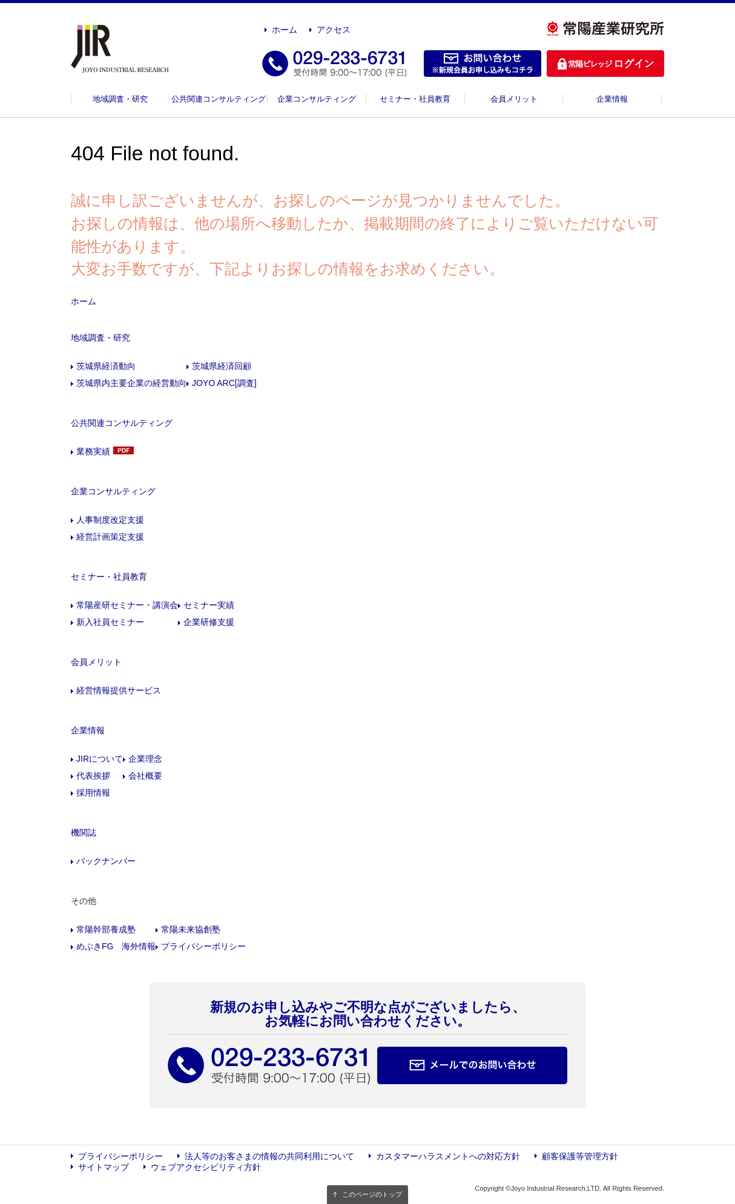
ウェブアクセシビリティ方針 (206, 1167)
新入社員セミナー (110, 622)
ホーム (284, 29)
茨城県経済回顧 (221, 366)
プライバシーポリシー (203, 946)
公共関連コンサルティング (218, 98)
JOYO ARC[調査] (224, 383)
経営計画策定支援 (110, 536)
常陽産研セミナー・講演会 (127, 605)
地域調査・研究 (120, 98)
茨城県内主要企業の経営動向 (131, 383)
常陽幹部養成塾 (106, 929)
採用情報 (93, 792)
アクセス (334, 29)
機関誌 (83, 832)
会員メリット (514, 98)
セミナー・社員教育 (415, 98)
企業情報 (612, 98)
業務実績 (93, 451)
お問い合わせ (482, 63)
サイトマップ (103, 1167)
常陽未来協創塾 (190, 929)
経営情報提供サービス (118, 690)
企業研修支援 (208, 622)
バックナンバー (106, 861)
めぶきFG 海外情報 (116, 946)
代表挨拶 (93, 775)
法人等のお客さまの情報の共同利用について (269, 1156)
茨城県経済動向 (106, 366)
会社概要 (145, 775)
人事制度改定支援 (110, 520)
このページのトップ (372, 1194)
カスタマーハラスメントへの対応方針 (448, 1156)
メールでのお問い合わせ (472, 1065)
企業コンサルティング (316, 98)
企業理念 (145, 759)
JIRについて (99, 759)
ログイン (605, 63)
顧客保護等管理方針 (580, 1156)
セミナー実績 (208, 605)
